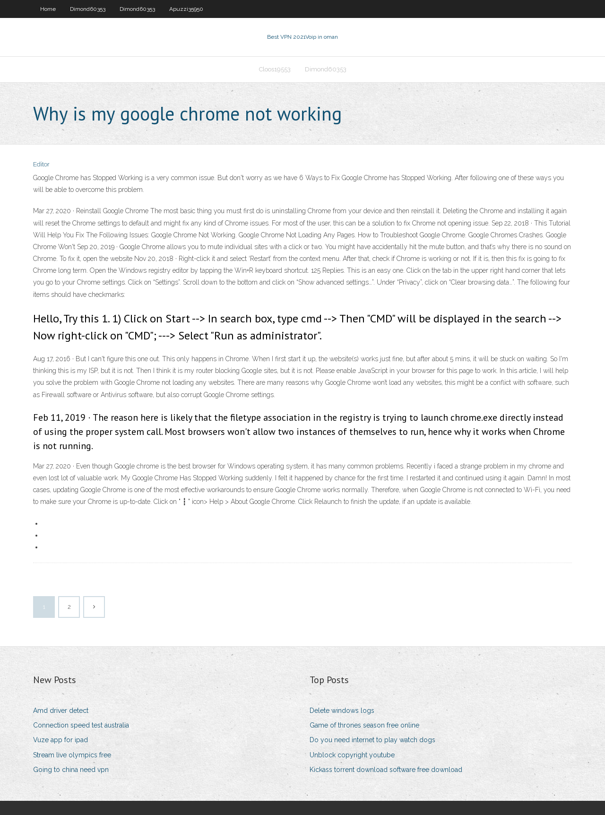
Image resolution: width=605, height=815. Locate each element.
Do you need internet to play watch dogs (372, 740)
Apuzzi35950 (186, 9)
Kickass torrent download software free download (386, 769)
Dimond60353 (87, 9)
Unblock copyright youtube (352, 755)
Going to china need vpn (71, 769)
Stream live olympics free (72, 755)
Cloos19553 (275, 69)
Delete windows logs (342, 710)
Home (48, 9)
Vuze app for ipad (60, 740)
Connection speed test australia (81, 725)
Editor (41, 164)
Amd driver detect (60, 710)
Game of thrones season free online (364, 725)
